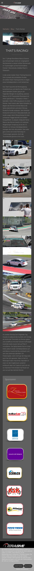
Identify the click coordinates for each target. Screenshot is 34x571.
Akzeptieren (18, 566)
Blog (12, 29)
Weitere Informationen (22, 569)
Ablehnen (28, 566)
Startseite (6, 29)
